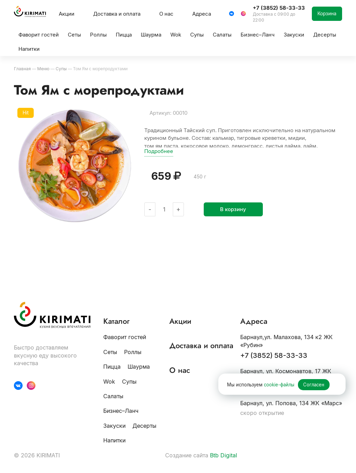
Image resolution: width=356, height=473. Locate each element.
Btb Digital (223, 455)
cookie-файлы (279, 384)
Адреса (201, 13)
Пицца (112, 366)
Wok (109, 381)
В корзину (233, 209)
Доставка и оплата (116, 13)
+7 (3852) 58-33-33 (273, 355)
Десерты (144, 425)
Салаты (113, 396)
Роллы (132, 351)
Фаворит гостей (124, 337)
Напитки (114, 440)
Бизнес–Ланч (120, 410)
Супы (129, 381)
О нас (166, 13)
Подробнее (158, 151)
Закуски (114, 425)
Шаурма (139, 366)
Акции (66, 13)
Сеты (110, 351)
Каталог (116, 321)
